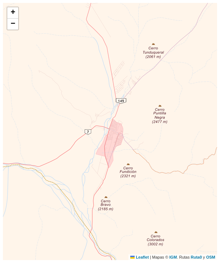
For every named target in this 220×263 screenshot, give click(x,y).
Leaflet (139, 257)
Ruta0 (196, 257)
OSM (210, 257)
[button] (12, 13)
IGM (173, 257)
